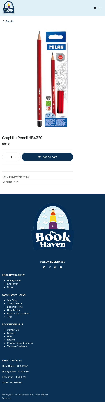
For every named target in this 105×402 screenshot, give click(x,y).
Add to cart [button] (47, 157)
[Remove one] (5, 157)
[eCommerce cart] (94, 8)
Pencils (7, 21)
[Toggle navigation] (100, 8)
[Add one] (17, 157)
